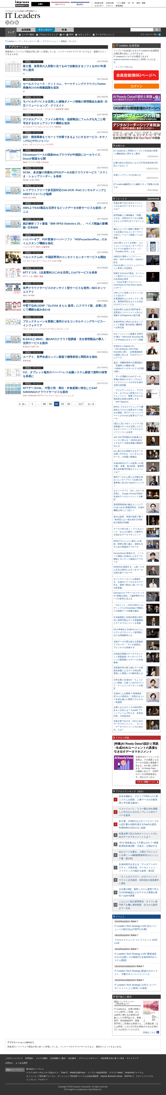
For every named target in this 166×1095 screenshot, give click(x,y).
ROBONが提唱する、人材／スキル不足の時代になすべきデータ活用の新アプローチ (128, 570)
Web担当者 (99, 3)
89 (50, 404)
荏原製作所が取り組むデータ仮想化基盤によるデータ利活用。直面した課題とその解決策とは (128, 670)
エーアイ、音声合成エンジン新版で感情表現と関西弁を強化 (60, 356)
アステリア (45, 329)
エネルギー (99, 6)
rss (17, 22)
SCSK (25, 180)
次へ (89, 405)
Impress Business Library (125, 59)
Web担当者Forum (77, 1072)
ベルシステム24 (49, 261)
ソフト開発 (120, 3)
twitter (7, 22)
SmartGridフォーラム (134, 1072)
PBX (25, 295)
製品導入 (80, 4)
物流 (67, 109)
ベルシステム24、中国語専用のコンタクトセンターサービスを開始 (64, 257)
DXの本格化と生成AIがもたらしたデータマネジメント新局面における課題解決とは (128, 632)
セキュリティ (84, 34)
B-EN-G (26, 347)
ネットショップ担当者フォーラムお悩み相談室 (78, 1076)
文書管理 (45, 247)
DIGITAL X (129, 1076)
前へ (22, 405)
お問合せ (9, 1063)
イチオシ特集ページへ (147, 782)
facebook (12, 22)
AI (64, 34)
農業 (36, 276)
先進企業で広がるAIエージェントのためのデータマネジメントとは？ (128, 206)
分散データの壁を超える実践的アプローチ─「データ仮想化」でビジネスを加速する (128, 644)
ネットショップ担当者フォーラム (40, 1076)
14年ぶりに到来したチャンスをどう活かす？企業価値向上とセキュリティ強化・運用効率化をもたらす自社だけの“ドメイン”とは (128, 299)
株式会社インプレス (35, 1069)
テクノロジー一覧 (31, 41)
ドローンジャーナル (144, 1076)
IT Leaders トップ (13, 41)
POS (37, 180)
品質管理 (59, 109)
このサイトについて (14, 1058)
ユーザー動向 (28, 34)
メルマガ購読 (41, 1058)
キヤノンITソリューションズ (35, 144)
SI (38, 347)
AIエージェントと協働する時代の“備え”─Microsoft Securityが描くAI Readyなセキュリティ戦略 (128, 337)
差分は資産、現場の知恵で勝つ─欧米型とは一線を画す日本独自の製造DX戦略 (128, 519)
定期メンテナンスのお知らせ (127, 175)
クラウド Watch (116, 1072)
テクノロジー (45, 29)
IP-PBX (31, 295)
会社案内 (72, 1058)
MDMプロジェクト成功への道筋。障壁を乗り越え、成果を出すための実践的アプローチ (128, 544)
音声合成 (27, 361)
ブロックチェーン (30, 329)
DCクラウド (60, 4)
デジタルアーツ (29, 127)
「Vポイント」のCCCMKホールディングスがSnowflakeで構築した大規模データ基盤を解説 (128, 608)
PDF (38, 247)
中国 (38, 162)
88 (44, 404)
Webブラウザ (29, 162)
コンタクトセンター (31, 261)
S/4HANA (32, 396)
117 (81, 404)
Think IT (64, 1072)
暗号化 (58, 127)
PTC (51, 144)
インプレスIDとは (124, 67)
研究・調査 (140, 3)
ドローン (109, 6)
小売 (32, 180)
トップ (10, 32)
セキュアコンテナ (46, 127)
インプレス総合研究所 (97, 1072)
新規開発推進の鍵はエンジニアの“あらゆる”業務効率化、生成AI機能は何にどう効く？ (128, 507)
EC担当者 (110, 3)
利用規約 (29, 1058)
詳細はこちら (149, 1032)
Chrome (45, 162)
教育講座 (119, 6)
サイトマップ (132, 1058)
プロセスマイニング (48, 34)
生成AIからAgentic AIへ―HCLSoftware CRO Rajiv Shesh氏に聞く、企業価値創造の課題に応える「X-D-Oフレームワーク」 (127, 352)
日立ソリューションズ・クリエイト (38, 109)
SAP (33, 347)
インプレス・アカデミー (37, 1079)
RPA (71, 34)
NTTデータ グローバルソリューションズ (56, 396)
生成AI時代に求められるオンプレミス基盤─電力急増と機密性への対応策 (128, 324)
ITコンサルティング (60, 329)
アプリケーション (50, 41)
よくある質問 (21, 1063)
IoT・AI (131, 3)
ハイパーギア (29, 247)
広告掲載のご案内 (58, 1058)
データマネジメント (104, 34)
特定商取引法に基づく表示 (112, 1058)
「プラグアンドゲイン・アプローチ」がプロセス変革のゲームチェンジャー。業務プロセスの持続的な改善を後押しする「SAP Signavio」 (128, 396)
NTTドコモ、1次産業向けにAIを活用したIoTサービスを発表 (60, 272)
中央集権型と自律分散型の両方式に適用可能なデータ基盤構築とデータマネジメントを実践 (128, 620)
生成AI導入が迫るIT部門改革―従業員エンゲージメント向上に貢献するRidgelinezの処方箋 (128, 312)
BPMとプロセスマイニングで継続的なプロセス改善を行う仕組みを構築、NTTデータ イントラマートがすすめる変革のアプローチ (128, 413)
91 (62, 404)
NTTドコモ (27, 276)
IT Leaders (22, 15)
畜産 (41, 276)
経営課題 (26, 29)
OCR (25, 198)
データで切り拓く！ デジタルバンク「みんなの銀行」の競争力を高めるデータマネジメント (128, 532)
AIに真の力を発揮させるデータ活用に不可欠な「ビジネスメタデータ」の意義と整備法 (128, 454)
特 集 (64, 29)
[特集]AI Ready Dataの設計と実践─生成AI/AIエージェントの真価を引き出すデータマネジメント (136, 747)
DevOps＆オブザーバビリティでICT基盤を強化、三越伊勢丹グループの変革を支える (128, 596)
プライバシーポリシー (88, 1058)
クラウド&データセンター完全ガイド (42, 1072)
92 (68, 404)
